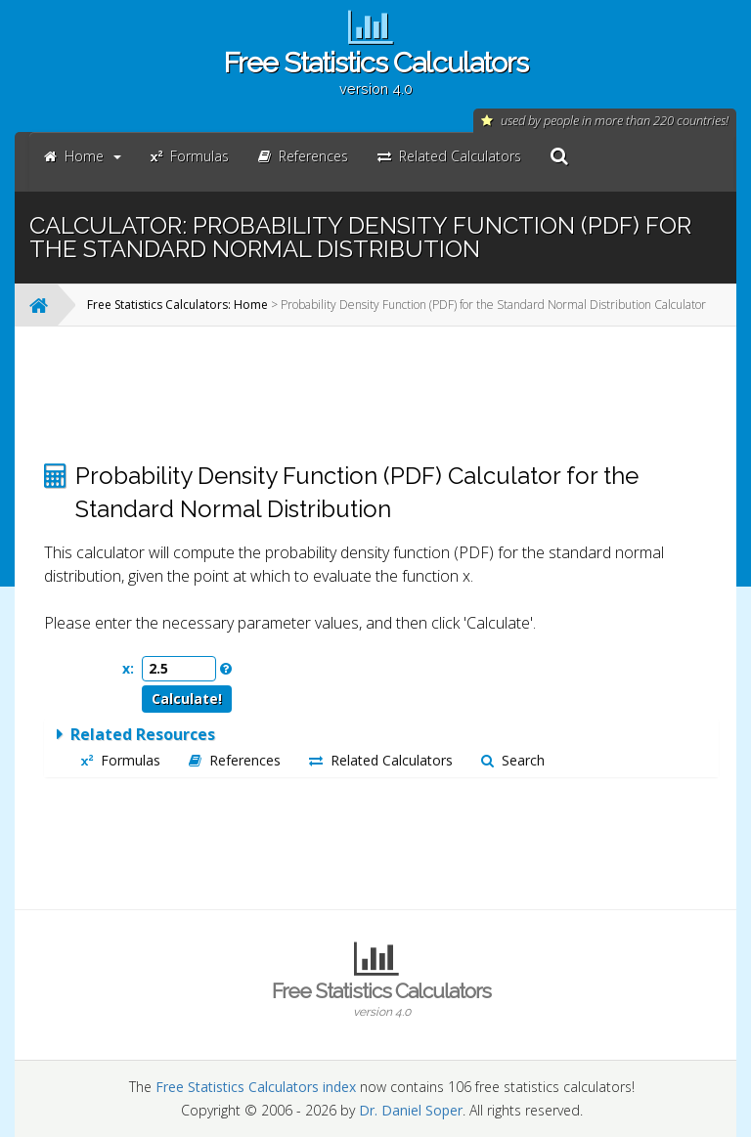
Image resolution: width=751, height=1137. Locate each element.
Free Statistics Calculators (375, 71)
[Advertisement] (381, 394)
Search (513, 760)
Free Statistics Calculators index (255, 1086)
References (235, 760)
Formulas (120, 760)
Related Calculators (381, 760)
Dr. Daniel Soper (411, 1110)
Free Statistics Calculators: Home (177, 304)
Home (82, 156)
